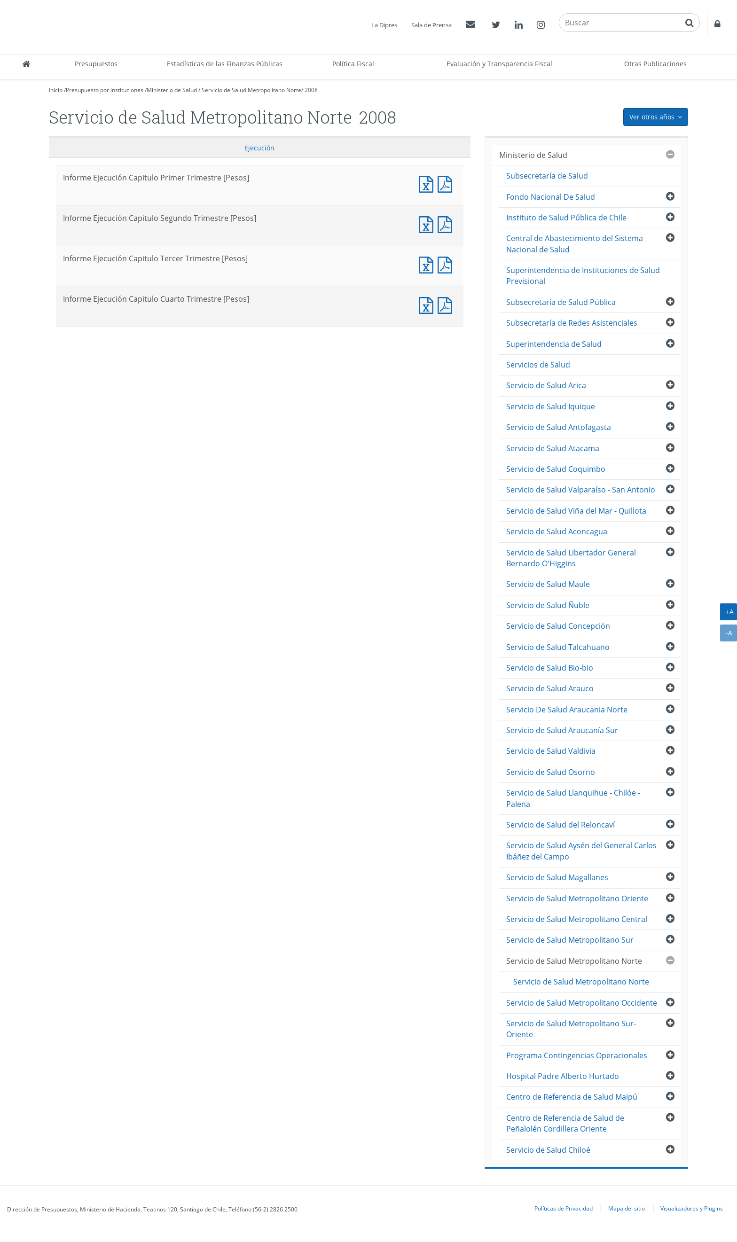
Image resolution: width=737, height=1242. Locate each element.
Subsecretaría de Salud (547, 176)
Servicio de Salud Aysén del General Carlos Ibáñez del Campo (581, 850)
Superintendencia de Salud (554, 344)
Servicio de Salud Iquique (550, 406)
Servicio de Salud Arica (546, 385)
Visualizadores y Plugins (691, 1208)
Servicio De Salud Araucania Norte (566, 709)
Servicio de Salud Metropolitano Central (576, 919)
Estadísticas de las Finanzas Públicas (224, 63)
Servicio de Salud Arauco (550, 688)
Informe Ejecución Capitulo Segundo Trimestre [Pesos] (428, 223)
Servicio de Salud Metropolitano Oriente (577, 898)
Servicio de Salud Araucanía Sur (562, 730)
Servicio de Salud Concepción (558, 626)
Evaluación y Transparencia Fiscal (499, 63)
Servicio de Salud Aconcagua (556, 531)
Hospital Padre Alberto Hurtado (562, 1076)
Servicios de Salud (538, 364)
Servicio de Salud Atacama (552, 448)
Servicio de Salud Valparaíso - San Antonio (580, 489)
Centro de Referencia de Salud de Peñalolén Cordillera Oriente (565, 1123)
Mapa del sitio (626, 1208)
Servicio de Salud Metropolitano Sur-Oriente (571, 1028)
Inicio (56, 90)
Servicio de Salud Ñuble (547, 605)
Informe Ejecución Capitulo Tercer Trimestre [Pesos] (428, 263)
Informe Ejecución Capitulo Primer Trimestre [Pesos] (428, 183)
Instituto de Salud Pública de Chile (566, 217)
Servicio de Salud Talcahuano (558, 647)
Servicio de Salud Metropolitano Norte (251, 90)
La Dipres (384, 25)
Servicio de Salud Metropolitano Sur (570, 940)
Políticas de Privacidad (563, 1208)
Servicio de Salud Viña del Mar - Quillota (576, 511)
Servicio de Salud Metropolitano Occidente (581, 1003)
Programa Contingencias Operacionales (576, 1055)
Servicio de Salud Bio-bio (549, 668)
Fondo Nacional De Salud (550, 197)
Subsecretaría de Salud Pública (561, 302)
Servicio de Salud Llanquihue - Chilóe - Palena (573, 798)
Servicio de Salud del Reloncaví (560, 825)
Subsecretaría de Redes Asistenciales (571, 323)
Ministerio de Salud (172, 90)
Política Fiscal (353, 63)
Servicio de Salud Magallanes (557, 877)
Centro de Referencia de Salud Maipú (571, 1097)
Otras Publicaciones (655, 63)
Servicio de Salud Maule (548, 584)
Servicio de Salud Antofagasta (558, 427)
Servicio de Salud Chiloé (548, 1150)
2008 (311, 90)
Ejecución (259, 147)
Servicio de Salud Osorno (550, 772)
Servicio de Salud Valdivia (551, 751)
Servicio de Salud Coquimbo (555, 469)
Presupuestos (96, 63)
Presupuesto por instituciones (104, 90)
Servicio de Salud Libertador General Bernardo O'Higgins (571, 558)
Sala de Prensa (431, 25)
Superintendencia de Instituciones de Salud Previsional (583, 275)
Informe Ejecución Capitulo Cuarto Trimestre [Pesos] (428, 304)
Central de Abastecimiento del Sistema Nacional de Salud (574, 243)
